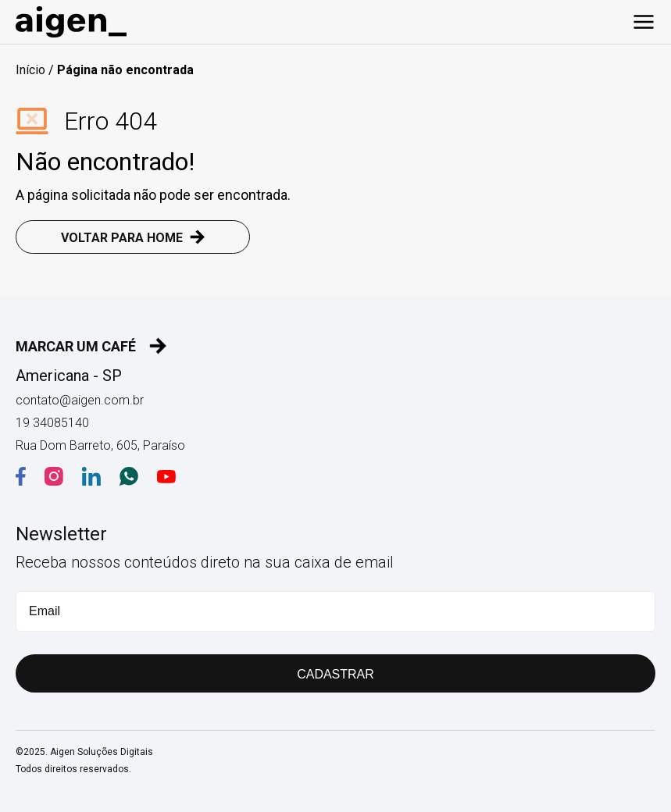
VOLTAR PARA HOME (133, 237)
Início (30, 69)
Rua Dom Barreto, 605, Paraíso (100, 445)
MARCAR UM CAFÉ (91, 346)
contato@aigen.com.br (80, 400)
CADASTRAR (335, 674)
